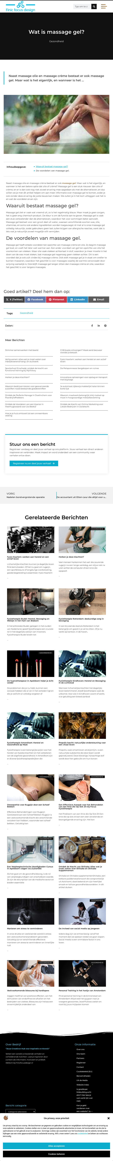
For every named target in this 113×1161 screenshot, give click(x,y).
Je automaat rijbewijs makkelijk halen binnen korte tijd (82, 387)
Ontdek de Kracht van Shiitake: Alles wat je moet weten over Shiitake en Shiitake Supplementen (80, 868)
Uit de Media (82, 1080)
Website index (83, 1085)
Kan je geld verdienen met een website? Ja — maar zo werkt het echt (85, 1111)
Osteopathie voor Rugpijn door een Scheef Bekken (28, 806)
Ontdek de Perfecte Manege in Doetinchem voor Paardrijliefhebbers (28, 396)
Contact (80, 1067)
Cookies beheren (56, 1154)
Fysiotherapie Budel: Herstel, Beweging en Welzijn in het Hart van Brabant (28, 620)
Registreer (81, 1063)
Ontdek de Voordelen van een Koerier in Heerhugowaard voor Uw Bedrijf (24, 405)
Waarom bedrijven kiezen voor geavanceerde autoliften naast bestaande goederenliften (27, 387)
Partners (80, 1058)
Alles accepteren (56, 1146)
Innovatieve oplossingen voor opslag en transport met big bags (83, 378)
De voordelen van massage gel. (52, 170)
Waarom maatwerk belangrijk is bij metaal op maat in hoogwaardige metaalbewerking (82, 396)
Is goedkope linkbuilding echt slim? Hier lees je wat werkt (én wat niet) (85, 1095)
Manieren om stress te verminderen (25, 928)
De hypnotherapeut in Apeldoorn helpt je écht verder (30, 682)
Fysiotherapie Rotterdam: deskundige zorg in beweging (81, 620)
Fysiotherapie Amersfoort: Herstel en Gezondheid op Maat (25, 743)
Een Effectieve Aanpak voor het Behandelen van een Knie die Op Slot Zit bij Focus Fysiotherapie (81, 807)
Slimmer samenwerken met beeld (21, 350)
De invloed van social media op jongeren (79, 928)
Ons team (81, 1054)
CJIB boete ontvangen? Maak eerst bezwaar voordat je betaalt (81, 351)
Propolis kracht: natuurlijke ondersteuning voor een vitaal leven (82, 743)
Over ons (80, 1049)
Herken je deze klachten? (17, 377)
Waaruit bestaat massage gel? (52, 166)
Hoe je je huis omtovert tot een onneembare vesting (26, 414)
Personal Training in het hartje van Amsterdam (82, 990)
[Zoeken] (94, 6)
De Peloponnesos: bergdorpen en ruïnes (79, 368)
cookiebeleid (83, 1134)
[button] (108, 1118)
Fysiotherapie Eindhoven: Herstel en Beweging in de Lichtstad (82, 682)
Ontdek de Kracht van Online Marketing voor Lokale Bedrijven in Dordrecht (81, 405)
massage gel (69, 183)
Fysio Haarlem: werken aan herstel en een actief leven (83, 360)
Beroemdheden (83, 1076)
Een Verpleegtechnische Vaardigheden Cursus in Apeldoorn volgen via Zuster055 (30, 867)
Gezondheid (56, 41)
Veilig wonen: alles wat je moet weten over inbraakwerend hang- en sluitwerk (25, 360)
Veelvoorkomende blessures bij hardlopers (28, 990)
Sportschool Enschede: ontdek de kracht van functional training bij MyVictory (26, 369)
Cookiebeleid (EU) (84, 1071)
